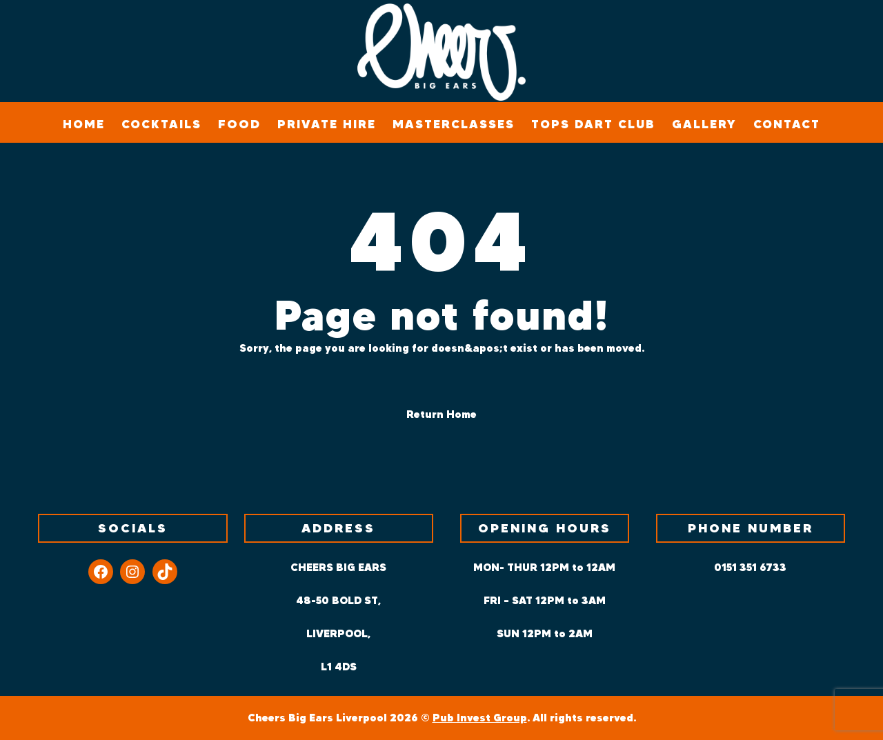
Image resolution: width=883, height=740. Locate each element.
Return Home (441, 414)
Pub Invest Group (480, 717)
